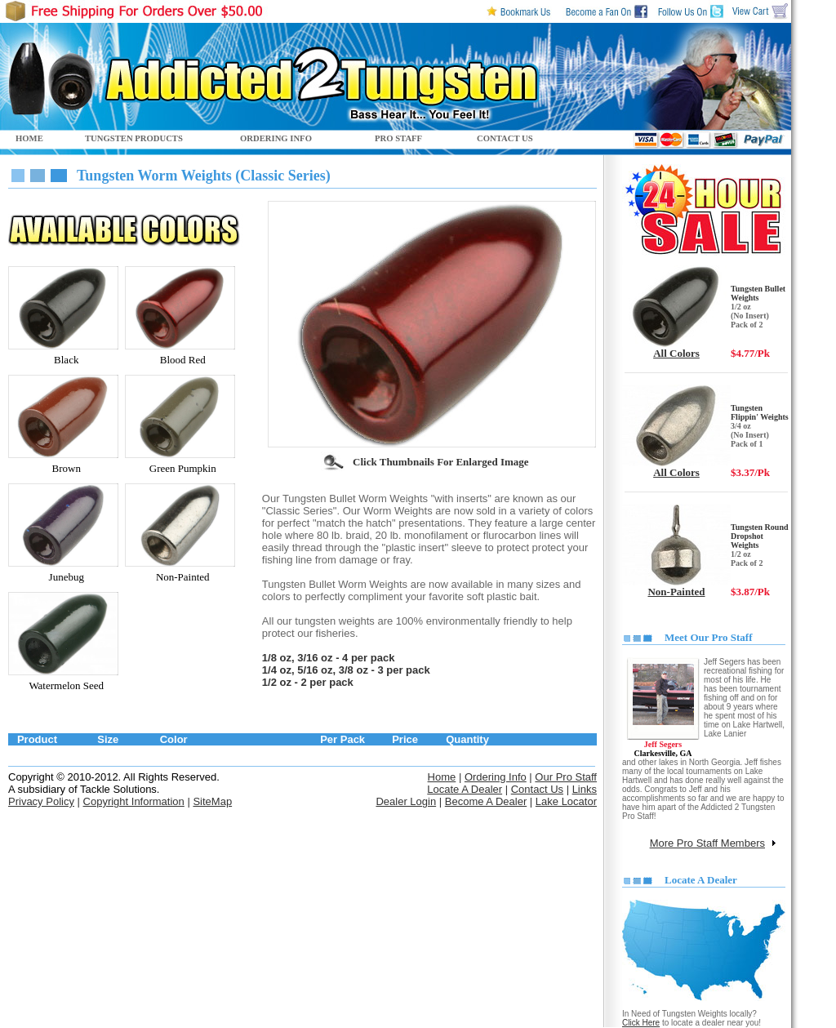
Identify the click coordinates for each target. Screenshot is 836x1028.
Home (442, 777)
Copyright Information (134, 801)
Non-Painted (676, 591)
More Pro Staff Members (707, 843)
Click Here (641, 1022)
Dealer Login (406, 801)
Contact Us (537, 789)
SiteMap (212, 801)
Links (584, 789)
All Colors (676, 353)
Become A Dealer (486, 801)
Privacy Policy (41, 801)
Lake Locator (566, 801)
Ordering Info (496, 777)
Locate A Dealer (464, 789)
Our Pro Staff (566, 777)
